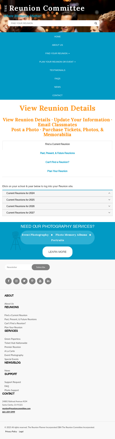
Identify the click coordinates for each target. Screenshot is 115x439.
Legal (21, 431)
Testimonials (57, 70)
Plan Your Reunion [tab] (57, 171)
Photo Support (11, 390)
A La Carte (9, 351)
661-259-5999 (8, 412)
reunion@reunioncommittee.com (16, 408)
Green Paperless (12, 338)
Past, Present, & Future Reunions (20, 319)
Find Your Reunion (57, 53)
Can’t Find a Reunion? (15, 323)
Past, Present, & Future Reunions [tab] (57, 153)
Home (57, 36)
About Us (57, 45)
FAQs (57, 78)
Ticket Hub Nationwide (15, 343)
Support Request (12, 382)
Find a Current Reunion (15, 315)
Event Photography (35, 234)
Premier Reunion (12, 347)
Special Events (11, 359)
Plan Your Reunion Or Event (57, 62)
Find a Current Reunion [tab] (57, 144)
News (57, 87)
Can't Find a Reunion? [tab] (57, 162)
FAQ (6, 386)
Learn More (58, 252)
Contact (57, 95)
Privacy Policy (11, 431)
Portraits (57, 240)
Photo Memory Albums (71, 234)
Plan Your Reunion (13, 327)
